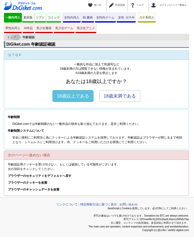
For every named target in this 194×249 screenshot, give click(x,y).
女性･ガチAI (126, 17)
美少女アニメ (86, 28)
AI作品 (28, 28)
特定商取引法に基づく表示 (98, 204)
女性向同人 (71, 17)
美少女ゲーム (64, 28)
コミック (54, 17)
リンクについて (67, 204)
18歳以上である (73, 96)
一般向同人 (12, 17)
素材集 (28, 17)
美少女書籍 (44, 28)
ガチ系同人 (146, 17)
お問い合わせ (128, 204)
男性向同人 (12, 28)
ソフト (40, 17)
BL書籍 (88, 17)
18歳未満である (120, 96)
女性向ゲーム (105, 17)
